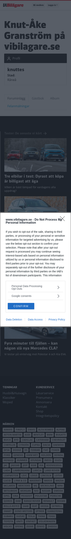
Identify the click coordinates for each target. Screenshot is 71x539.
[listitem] (35, 287)
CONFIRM (20, 306)
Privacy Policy (56, 319)
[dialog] (35, 270)
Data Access (35, 319)
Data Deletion (14, 319)
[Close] (63, 219)
